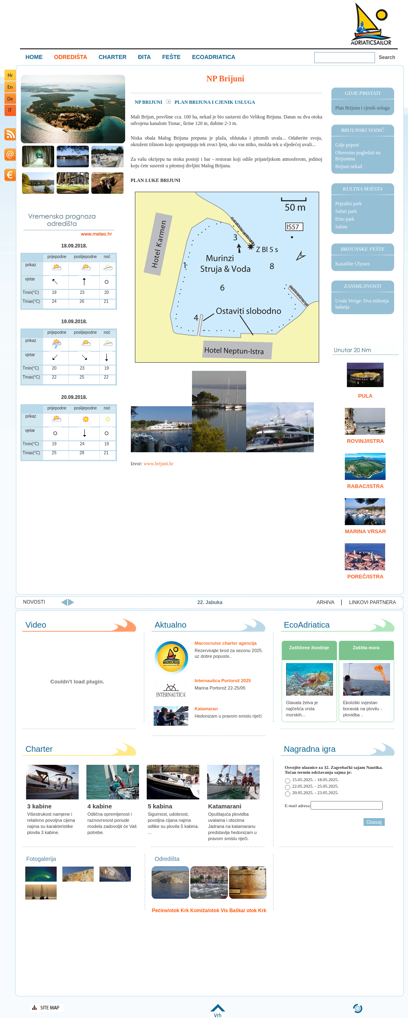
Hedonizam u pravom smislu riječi (228, 716)
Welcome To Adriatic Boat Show (371, 23)
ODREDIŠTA (70, 57)
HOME (34, 57)
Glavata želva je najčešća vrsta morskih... (302, 708)
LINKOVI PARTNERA (372, 602)
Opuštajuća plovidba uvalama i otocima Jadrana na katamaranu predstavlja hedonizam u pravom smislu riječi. (232, 826)
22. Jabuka (241, 602)
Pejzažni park (348, 203)
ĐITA (144, 57)
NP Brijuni (149, 102)
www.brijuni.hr (158, 463)
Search (387, 57)
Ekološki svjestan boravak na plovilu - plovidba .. (362, 708)
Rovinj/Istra (365, 441)
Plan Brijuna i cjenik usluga (362, 108)
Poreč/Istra (365, 577)
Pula (365, 396)
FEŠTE (171, 57)
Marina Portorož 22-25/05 (220, 687)
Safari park (346, 211)
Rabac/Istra (365, 486)
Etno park (345, 219)
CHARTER (112, 57)
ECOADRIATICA (213, 57)
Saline (341, 227)
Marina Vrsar (365, 531)
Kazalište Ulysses (352, 264)
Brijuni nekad (348, 166)
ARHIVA (326, 602)
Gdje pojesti (347, 145)
